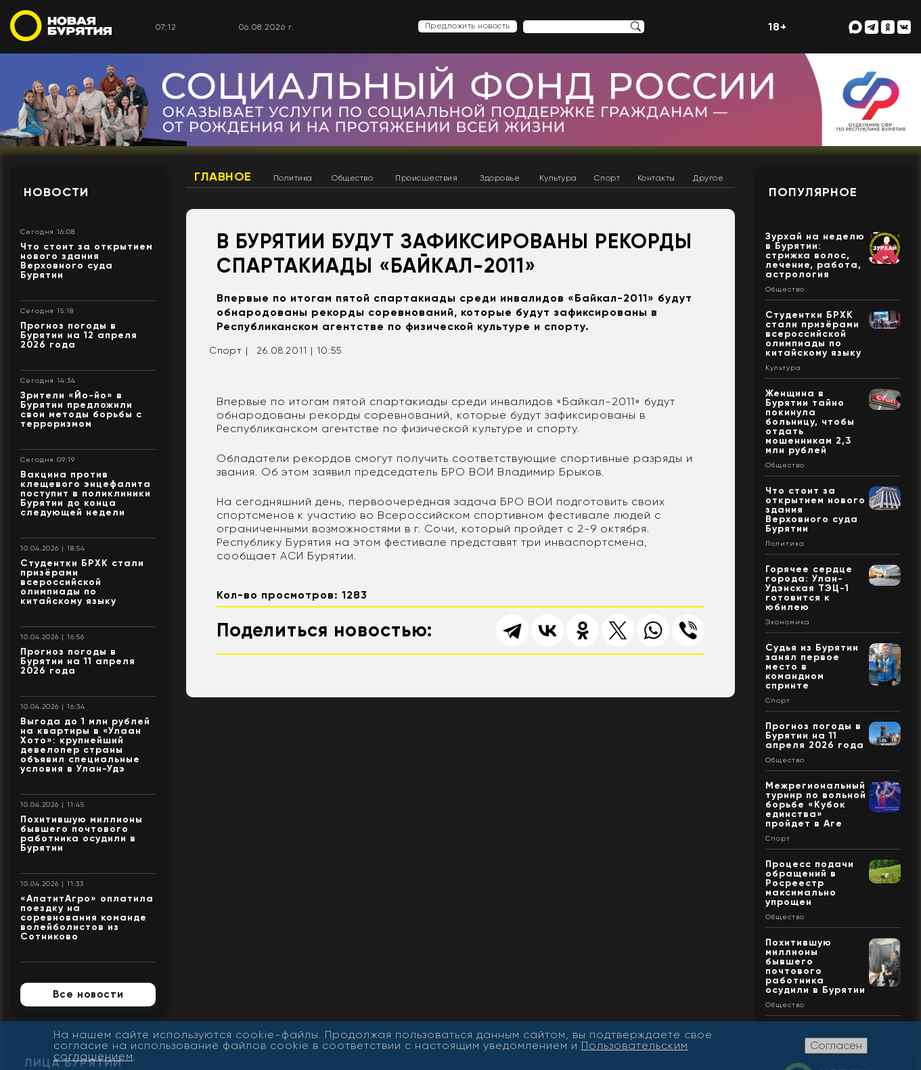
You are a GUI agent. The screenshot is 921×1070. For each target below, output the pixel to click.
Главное (223, 176)
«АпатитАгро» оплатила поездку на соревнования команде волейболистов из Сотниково (87, 917)
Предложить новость (467, 25)
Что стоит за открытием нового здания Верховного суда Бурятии (86, 261)
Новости (56, 192)
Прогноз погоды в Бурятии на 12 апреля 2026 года (78, 335)
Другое (708, 178)
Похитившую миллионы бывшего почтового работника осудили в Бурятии (81, 834)
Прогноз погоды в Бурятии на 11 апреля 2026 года (77, 661)
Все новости (88, 994)
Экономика (787, 622)
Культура (558, 178)
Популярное (813, 192)
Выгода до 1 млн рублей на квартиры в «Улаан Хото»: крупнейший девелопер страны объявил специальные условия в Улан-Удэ (85, 745)
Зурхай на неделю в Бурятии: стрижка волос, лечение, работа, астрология (815, 255)
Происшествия (426, 178)
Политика (293, 178)
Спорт (607, 178)
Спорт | (228, 350)
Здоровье (500, 178)
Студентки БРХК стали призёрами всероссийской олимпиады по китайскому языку (82, 582)
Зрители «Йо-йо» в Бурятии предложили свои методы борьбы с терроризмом (81, 409)
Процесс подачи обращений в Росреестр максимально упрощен (809, 883)
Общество (352, 178)
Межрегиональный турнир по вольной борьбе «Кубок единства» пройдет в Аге (815, 804)
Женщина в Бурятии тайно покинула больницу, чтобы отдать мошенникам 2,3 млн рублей (810, 422)
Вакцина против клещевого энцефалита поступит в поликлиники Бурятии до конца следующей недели (85, 493)
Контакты (656, 178)
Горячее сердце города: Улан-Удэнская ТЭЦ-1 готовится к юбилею (809, 588)
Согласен (836, 1045)
